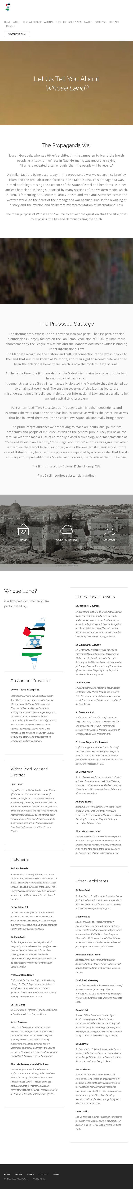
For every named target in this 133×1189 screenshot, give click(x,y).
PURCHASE (100, 21)
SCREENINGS (75, 21)
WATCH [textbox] (30, 1174)
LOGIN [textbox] (56, 1174)
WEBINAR (49, 21)
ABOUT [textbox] (18, 1174)
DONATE (10, 25)
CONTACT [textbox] (43, 1174)
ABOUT (17, 21)
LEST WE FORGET (32, 21)
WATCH (88, 21)
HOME (7, 21)
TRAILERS (61, 21)
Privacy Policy (39, 1178)
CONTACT (114, 21)
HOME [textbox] (7, 1174)
